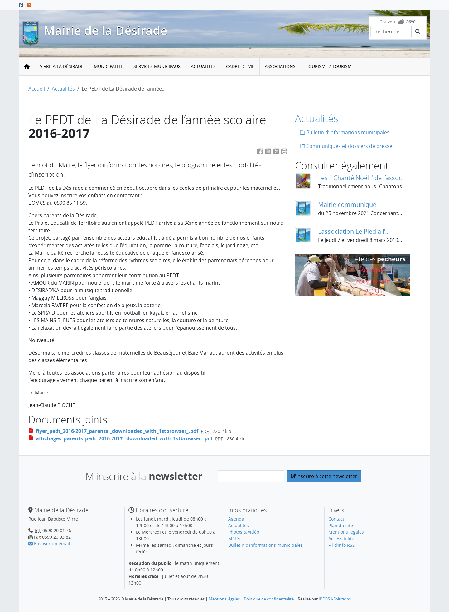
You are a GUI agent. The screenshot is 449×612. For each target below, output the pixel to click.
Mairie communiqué (347, 204)
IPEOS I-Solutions (335, 599)
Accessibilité (341, 538)
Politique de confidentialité (269, 599)
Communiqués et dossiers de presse (346, 146)
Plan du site (340, 525)
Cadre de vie (240, 66)
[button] (284, 152)
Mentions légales (346, 532)
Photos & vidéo (243, 532)
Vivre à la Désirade (62, 66)
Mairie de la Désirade (105, 30)
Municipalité (108, 66)
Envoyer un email (49, 543)
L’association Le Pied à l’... (354, 231)
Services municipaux (157, 66)
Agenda (236, 519)
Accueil (36, 88)
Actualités (203, 66)
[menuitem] (62, 66)
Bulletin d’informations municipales (344, 132)
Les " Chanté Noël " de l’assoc (360, 178)
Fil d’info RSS (341, 545)
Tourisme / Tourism (329, 66)
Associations (280, 66)
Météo (234, 538)
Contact (336, 519)
